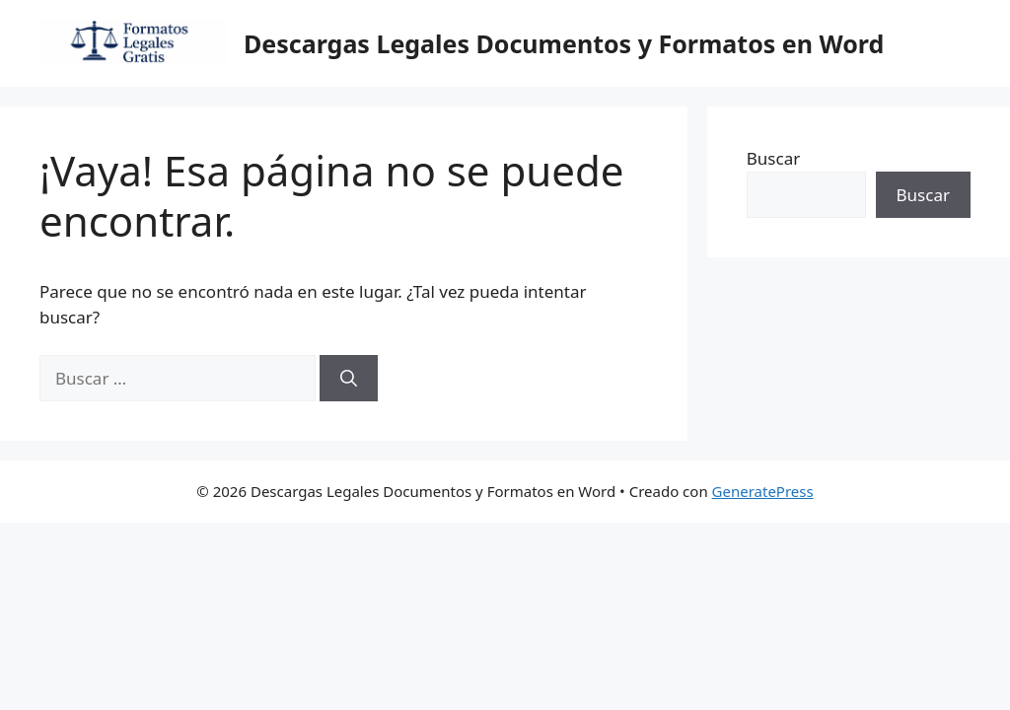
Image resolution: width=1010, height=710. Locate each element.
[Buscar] (349, 378)
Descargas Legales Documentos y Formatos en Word (564, 43)
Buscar (773, 158)
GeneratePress (763, 491)
